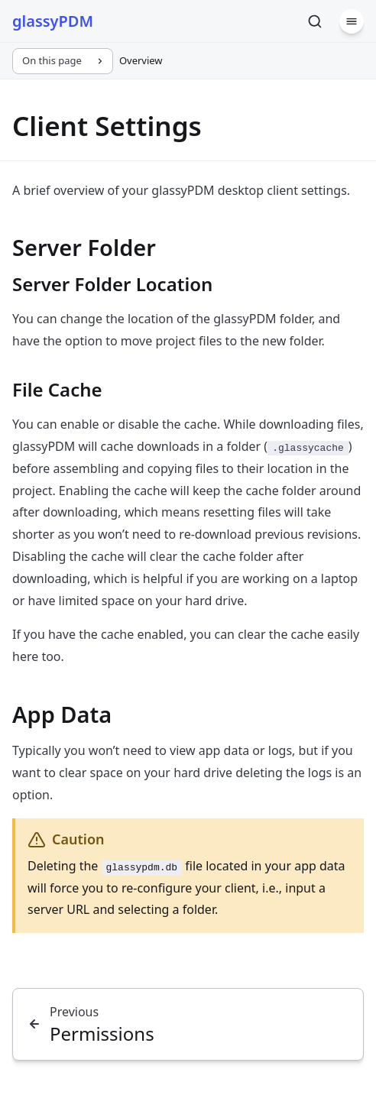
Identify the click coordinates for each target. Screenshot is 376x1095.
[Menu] (351, 21)
